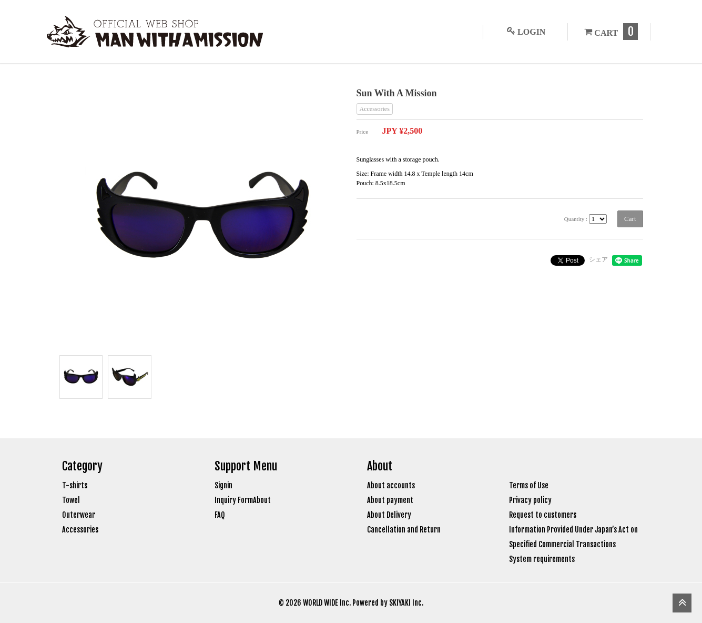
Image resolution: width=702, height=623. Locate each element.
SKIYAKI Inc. (406, 602)
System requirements (542, 559)
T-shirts (74, 485)
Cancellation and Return (404, 529)
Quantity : (575, 219)
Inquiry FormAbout (243, 500)
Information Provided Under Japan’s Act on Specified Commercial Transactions (573, 537)
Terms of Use (528, 485)
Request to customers (542, 514)
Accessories (375, 109)
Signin (223, 485)
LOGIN (524, 31)
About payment (390, 500)
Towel (71, 500)
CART (609, 31)
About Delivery (389, 514)
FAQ (220, 514)
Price (363, 131)
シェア (598, 259)
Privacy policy (530, 500)
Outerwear (78, 514)
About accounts (391, 485)
